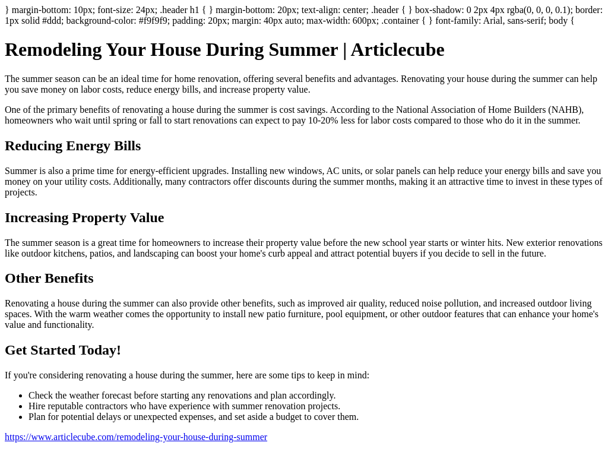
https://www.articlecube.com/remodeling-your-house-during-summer (136, 437)
